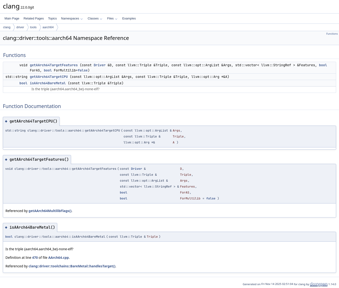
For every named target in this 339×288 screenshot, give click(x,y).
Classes (95, 18)
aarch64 (48, 27)
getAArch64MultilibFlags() (49, 210)
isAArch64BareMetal (48, 83)
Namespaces (72, 18)
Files (112, 18)
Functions (332, 33)
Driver (100, 65)
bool (323, 65)
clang (6, 27)
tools (33, 27)
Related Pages (34, 18)
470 (35, 257)
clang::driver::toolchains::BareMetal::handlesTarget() (71, 266)
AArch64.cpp (58, 257)
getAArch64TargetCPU (49, 77)
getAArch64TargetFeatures (54, 65)
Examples (129, 18)
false (83, 70)
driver (20, 27)
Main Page (12, 18)
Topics (52, 18)
